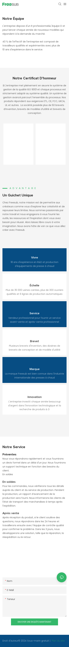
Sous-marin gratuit (38, 640)
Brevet (34, 341)
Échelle (34, 285)
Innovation (35, 397)
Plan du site (58, 640)
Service (34, 313)
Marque (35, 369)
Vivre (34, 257)
